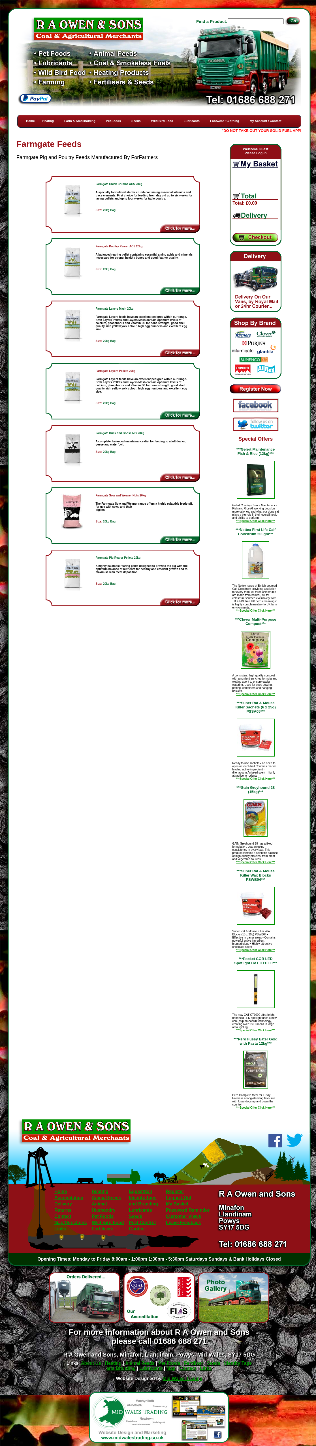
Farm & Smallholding (79, 121)
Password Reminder (188, 1210)
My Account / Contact (265, 121)
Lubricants (192, 121)
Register (175, 1191)
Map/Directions (70, 1222)
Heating (48, 121)
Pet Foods (113, 121)
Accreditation (68, 1197)
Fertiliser (193, 1363)
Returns (62, 1210)
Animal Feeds (106, 1197)
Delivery (63, 1203)
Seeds (135, 121)
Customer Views (183, 1216)
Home (30, 121)
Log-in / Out (178, 1197)
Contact (62, 1216)
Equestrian (140, 1191)
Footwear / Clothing (224, 121)
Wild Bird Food (162, 121)
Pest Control (142, 1222)
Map (171, 1368)
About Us (91, 1363)
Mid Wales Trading (182, 1378)
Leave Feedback (183, 1222)
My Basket (177, 1203)
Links (60, 1228)
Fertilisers (102, 1228)
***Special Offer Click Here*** (255, 520)
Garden (137, 1228)
